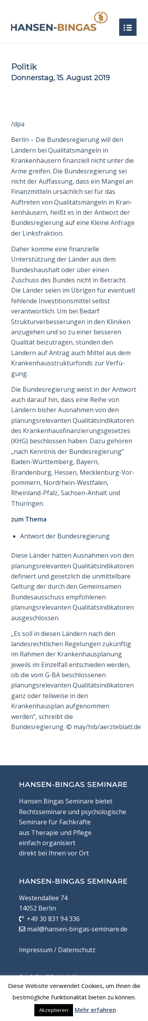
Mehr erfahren (95, 1010)
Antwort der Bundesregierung (65, 536)
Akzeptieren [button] (53, 1010)
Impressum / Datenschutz (57, 949)
